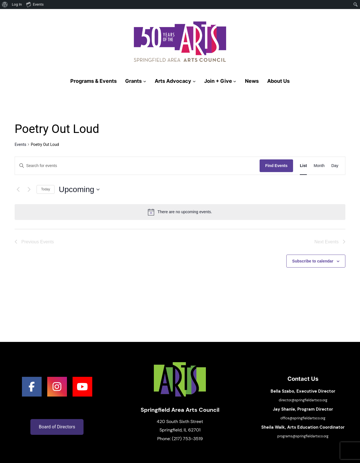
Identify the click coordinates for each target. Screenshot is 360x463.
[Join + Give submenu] (234, 81)
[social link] (32, 387)
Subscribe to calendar (312, 261)
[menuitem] (5, 4)
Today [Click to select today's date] (45, 189)
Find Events (276, 165)
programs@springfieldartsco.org (302, 436)
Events (20, 144)
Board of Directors (57, 426)
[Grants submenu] (144, 81)
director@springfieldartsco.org (303, 400)
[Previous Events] (18, 189)
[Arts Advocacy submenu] (194, 81)
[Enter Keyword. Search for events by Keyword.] (137, 166)
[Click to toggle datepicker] (79, 189)
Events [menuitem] (35, 4)
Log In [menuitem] (17, 4)
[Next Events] (29, 189)
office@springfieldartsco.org (302, 418)
